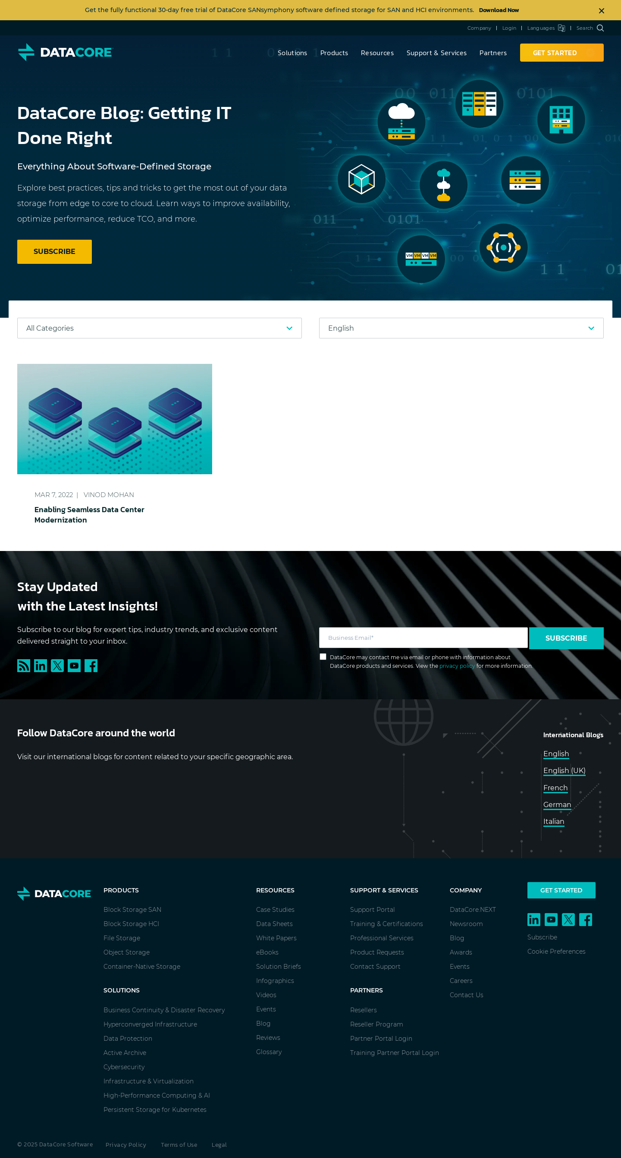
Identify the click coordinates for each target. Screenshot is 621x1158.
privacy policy (457, 666)
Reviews (268, 1038)
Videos (266, 995)
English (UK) (564, 771)
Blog (263, 1023)
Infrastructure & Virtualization (149, 1081)
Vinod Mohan (109, 495)
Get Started (561, 890)
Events (266, 1009)
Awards (461, 952)
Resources (377, 52)
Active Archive (125, 1053)
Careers (461, 981)
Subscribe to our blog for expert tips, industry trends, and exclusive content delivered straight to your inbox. (147, 635)
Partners (493, 52)
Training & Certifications (386, 924)
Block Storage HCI (131, 924)
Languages (546, 28)
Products (334, 52)
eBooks (267, 952)
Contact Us (466, 995)
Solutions (292, 52)
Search (590, 28)
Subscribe (566, 638)
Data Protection (128, 1038)
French (555, 788)
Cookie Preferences (556, 951)
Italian (554, 821)
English (556, 754)
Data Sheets (274, 924)
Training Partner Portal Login (394, 1053)
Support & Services (437, 52)
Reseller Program (376, 1024)
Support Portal (372, 910)
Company (479, 28)
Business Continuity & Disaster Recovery (164, 1010)
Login (509, 28)
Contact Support (375, 966)
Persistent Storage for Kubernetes (155, 1110)
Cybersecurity (124, 1067)
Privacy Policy (126, 1144)
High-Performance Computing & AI (157, 1095)
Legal (219, 1144)
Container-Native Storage (142, 966)
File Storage (122, 938)
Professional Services (382, 938)
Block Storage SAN (132, 910)
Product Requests (377, 952)
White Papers (276, 938)
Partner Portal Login (381, 1038)
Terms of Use (179, 1144)
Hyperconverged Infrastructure (150, 1024)
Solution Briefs (278, 966)
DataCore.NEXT (473, 910)
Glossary (269, 1052)
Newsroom (466, 924)
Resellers (363, 1010)
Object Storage (127, 952)
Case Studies (275, 910)
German (557, 805)
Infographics (275, 981)
